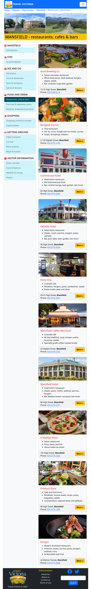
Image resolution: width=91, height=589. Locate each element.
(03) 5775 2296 (53, 455)
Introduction (11, 50)
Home (7, 10)
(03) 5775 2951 (53, 298)
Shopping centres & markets (19, 120)
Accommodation (13, 62)
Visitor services (13, 163)
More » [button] (80, 90)
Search (73, 583)
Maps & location (13, 151)
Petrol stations (12, 146)
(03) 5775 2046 (53, 193)
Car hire (9, 142)
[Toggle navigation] (83, 4)
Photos (9, 177)
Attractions (11, 73)
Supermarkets (12, 125)
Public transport (13, 137)
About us (45, 577)
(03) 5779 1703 (53, 351)
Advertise (45, 574)
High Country (28, 10)
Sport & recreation (14, 83)
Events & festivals (14, 88)
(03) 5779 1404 (53, 509)
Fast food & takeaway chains (19, 104)
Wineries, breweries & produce (20, 109)
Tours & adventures (15, 78)
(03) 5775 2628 (53, 563)
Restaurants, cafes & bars (17, 99)
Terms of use (45, 582)
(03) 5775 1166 (53, 143)
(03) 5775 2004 (53, 247)
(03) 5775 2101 (53, 405)
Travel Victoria (19, 4)
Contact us (45, 580)
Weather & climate (14, 172)
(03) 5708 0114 (53, 92)
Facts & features (13, 168)
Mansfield (40, 10)
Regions (15, 10)
